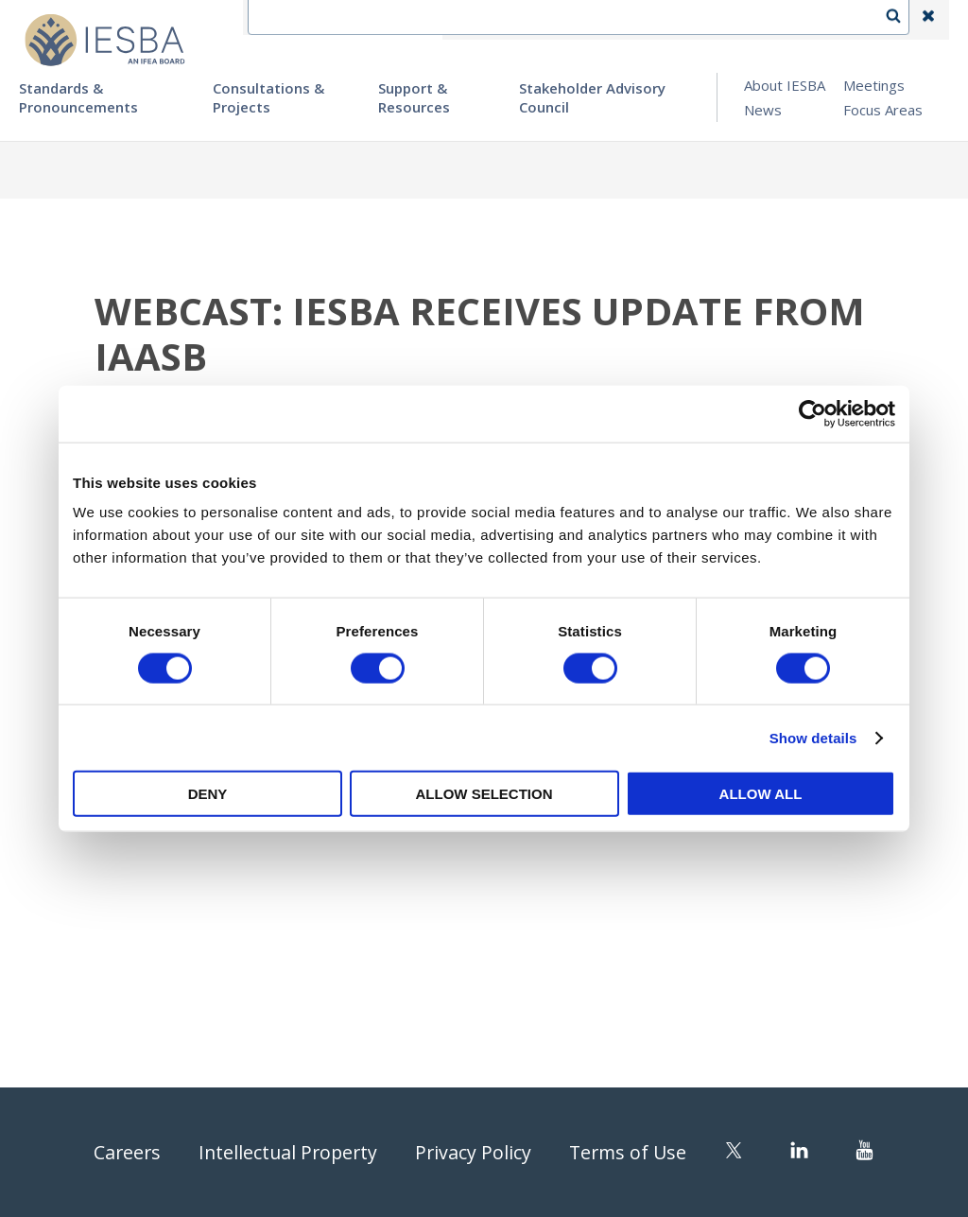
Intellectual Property (286, 1152)
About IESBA (784, 85)
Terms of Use (631, 1152)
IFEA (472, 19)
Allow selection (484, 794)
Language (631, 19)
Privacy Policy (474, 1152)
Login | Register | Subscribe (777, 19)
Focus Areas (883, 109)
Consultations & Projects (268, 97)
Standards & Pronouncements (78, 97)
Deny (208, 794)
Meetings (874, 85)
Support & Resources (414, 97)
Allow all (761, 794)
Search (902, 20)
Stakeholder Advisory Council (592, 97)
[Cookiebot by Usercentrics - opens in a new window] (812, 413)
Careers (122, 1152)
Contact (543, 19)
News (763, 109)
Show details (813, 737)
